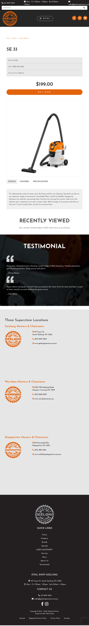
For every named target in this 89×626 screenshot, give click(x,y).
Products (14, 38)
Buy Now (44, 92)
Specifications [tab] (40, 182)
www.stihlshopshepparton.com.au (46, 455)
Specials (44, 546)
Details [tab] (12, 182)
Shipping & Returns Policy (37, 619)
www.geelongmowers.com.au (44, 344)
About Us (44, 561)
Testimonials (44, 565)
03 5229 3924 (8, 3)
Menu (45, 19)
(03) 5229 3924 (39, 339)
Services (44, 554)
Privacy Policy (55, 619)
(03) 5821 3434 (39, 450)
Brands (44, 543)
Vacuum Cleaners (24, 38)
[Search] (42, 8)
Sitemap (67, 619)
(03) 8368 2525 (39, 395)
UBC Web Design (48, 614)
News (44, 558)
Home (8, 38)
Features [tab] (24, 182)
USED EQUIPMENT (44, 550)
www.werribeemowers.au (43, 399)
